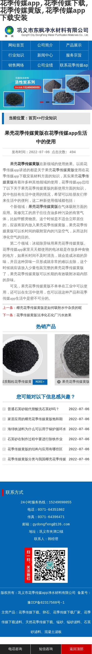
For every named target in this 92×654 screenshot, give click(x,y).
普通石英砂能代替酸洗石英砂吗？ (33, 409)
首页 (32, 118)
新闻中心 (45, 55)
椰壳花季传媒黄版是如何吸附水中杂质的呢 (49, 308)
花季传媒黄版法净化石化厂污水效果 (43, 315)
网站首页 (16, 45)
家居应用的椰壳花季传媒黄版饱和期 (35, 419)
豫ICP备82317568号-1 (46, 603)
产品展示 (74, 45)
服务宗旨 (74, 55)
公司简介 (45, 45)
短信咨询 (46, 649)
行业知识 (16, 55)
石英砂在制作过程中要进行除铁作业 (35, 439)
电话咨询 (15, 649)
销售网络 (16, 65)
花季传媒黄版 (28, 164)
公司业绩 (45, 65)
